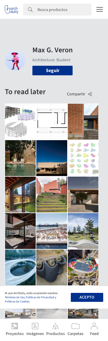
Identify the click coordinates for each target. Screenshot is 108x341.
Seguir (52, 70)
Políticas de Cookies (17, 301)
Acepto (87, 297)
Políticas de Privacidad (40, 297)
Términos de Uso (15, 297)
